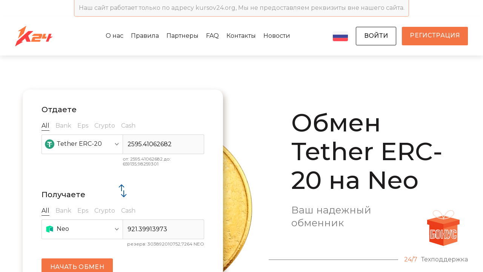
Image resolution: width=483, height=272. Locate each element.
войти (376, 35)
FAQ (212, 35)
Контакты (241, 35)
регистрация (435, 35)
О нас (114, 35)
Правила (145, 35)
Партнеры (182, 35)
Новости (276, 35)
